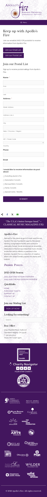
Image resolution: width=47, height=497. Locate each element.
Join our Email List (13, 50)
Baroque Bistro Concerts (13, 184)
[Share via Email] (17, 214)
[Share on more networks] (2, 214)
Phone (6, 150)
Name (6, 77)
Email (5, 160)
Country (6, 146)
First (4, 86)
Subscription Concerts (12, 180)
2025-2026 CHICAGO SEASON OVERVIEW (20, 279)
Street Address (8, 107)
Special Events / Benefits (13, 192)
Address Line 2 (8, 115)
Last (4, 94)
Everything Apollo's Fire (13, 176)
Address (7, 99)
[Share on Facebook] (7, 214)
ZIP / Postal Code (9, 139)
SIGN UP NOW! (13, 308)
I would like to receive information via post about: (21, 170)
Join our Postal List (13, 55)
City (4, 123)
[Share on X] (12, 214)
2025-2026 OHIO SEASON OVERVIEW (19, 277)
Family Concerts (10, 188)
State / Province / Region (12, 131)
